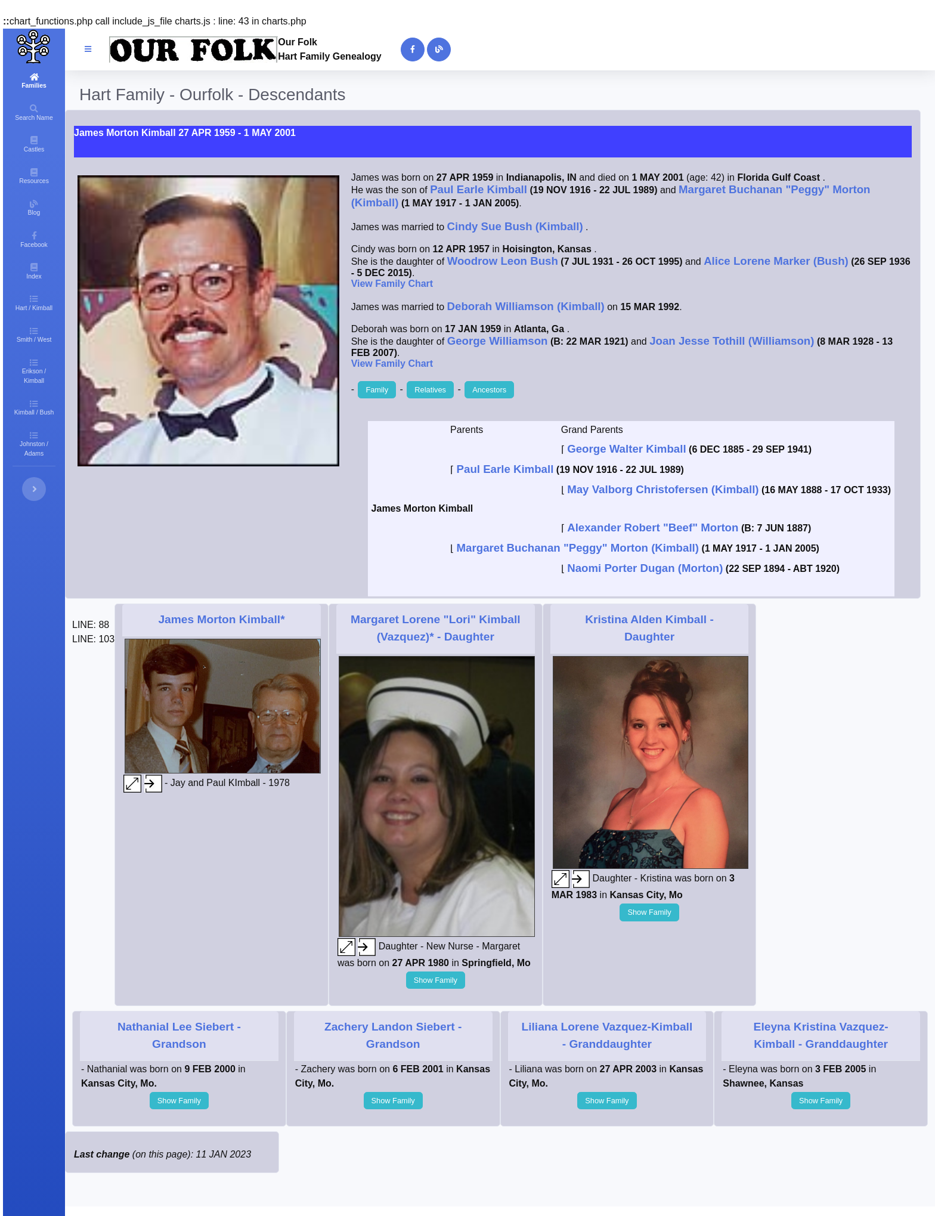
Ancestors (489, 389)
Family (377, 389)
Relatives (430, 389)
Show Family (435, 980)
